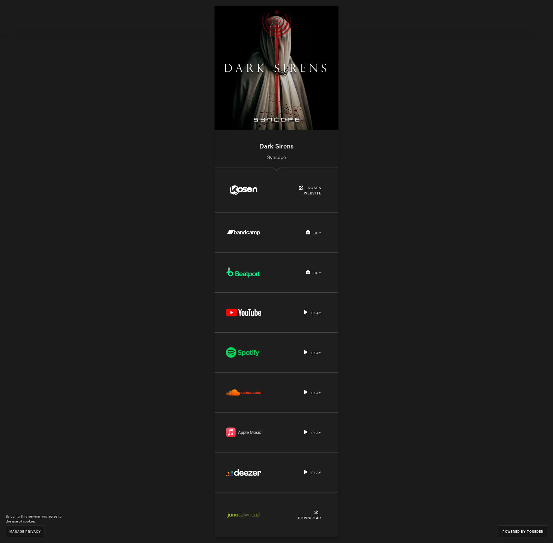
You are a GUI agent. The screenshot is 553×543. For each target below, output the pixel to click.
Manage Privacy (25, 531)
